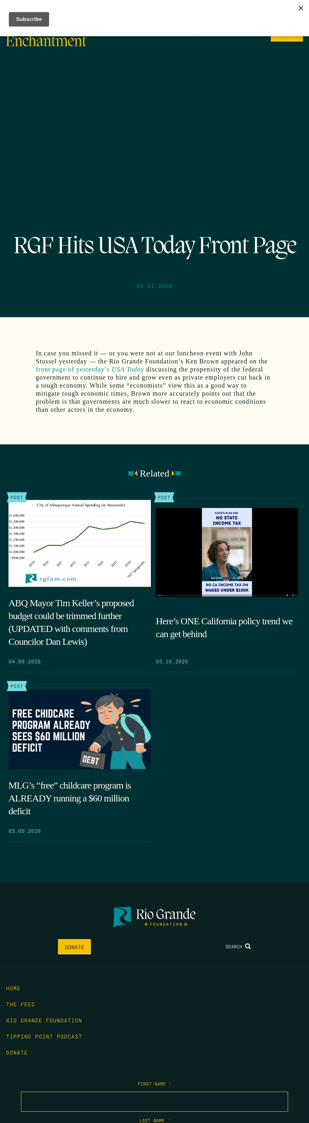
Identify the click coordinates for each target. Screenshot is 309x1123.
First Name (154, 1083)
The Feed (20, 1003)
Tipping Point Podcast (44, 1036)
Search (238, 946)
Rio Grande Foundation (44, 1020)
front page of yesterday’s (90, 369)
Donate (74, 946)
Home (13, 987)
